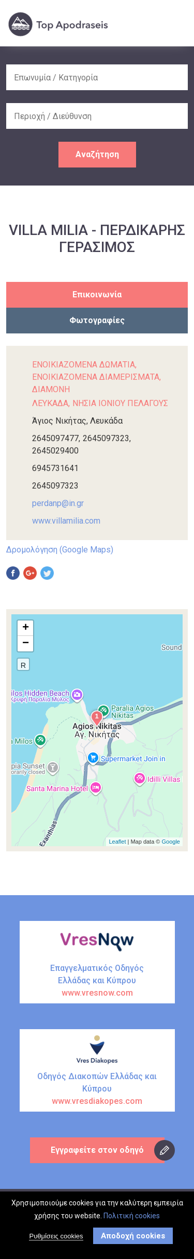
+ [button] (25, 628)
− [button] (25, 643)
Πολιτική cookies (131, 1216)
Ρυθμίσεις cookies (56, 1236)
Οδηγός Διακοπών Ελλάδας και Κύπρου (97, 1089)
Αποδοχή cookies (133, 1235)
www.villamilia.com (66, 521)
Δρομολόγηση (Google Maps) (59, 550)
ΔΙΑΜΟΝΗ (51, 389)
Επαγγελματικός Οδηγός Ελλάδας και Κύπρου (97, 981)
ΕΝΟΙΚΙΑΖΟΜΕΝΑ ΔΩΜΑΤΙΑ (83, 365)
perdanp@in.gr (58, 503)
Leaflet (117, 841)
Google (171, 841)
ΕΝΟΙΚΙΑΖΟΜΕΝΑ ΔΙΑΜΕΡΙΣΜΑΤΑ (95, 377)
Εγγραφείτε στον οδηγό (97, 1150)
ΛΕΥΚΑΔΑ (50, 403)
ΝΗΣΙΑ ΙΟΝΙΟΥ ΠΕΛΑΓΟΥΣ (120, 403)
